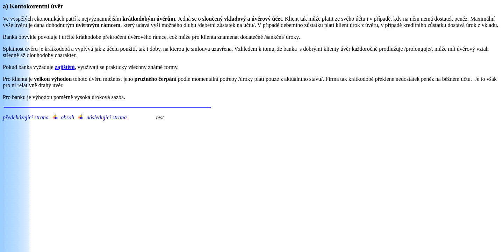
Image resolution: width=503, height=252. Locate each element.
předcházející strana (26, 117)
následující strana (106, 117)
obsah (67, 117)
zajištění (65, 67)
